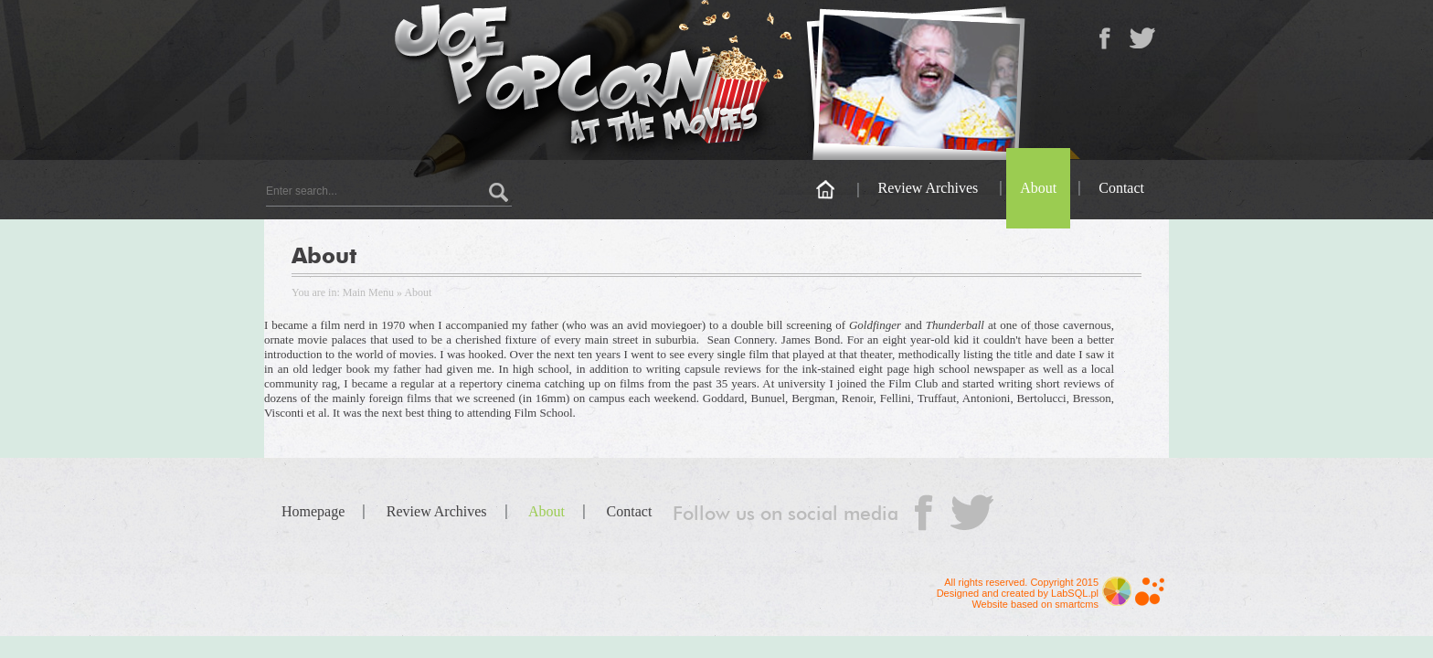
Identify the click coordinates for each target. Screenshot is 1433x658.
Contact (1121, 188)
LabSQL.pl (1075, 593)
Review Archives (927, 188)
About (1038, 188)
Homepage (313, 511)
